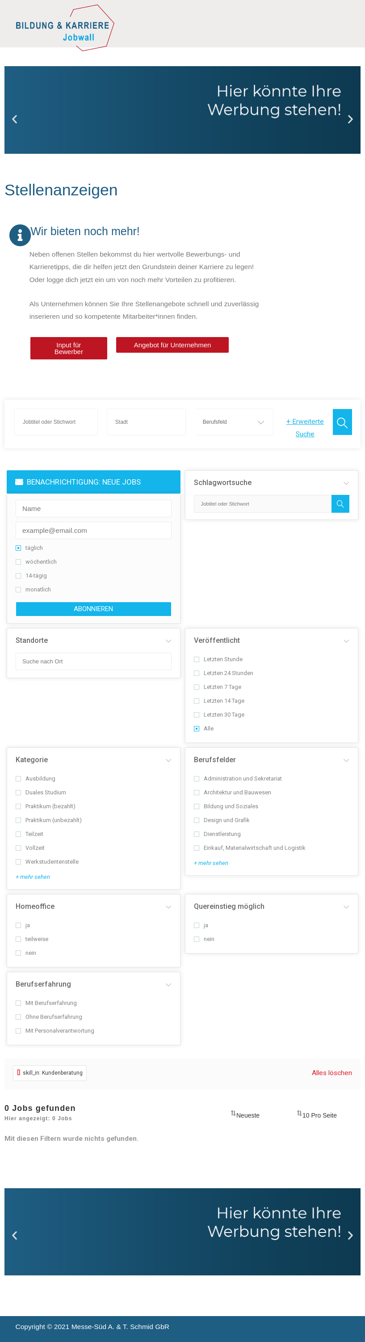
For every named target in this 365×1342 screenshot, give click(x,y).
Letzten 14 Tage (219, 700)
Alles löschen (332, 1073)
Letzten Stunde (218, 659)
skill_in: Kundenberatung (50, 1073)
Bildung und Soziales (226, 806)
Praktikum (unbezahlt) (49, 820)
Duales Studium (41, 792)
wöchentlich (36, 561)
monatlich (33, 589)
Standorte (32, 640)
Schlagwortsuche (223, 482)
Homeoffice (35, 906)
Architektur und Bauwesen (232, 792)
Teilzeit (29, 834)
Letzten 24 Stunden (223, 673)
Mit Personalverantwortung (55, 1030)
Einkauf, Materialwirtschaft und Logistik (250, 847)
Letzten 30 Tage (219, 714)
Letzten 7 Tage (217, 687)
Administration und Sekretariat (238, 778)
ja (23, 925)
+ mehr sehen (33, 877)
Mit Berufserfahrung (46, 1003)
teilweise (32, 939)
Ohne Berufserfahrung (49, 1016)
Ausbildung (35, 778)
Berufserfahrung (43, 984)
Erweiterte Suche (305, 427)
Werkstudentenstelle (47, 861)
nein (26, 953)
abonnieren (93, 609)
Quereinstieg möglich (229, 906)
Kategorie (32, 759)
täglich (29, 547)
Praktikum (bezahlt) (46, 806)
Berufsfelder (215, 759)
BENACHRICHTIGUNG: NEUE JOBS (78, 481)
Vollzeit (30, 847)
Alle (204, 728)
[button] (14, 119)
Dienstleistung (217, 834)
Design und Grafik (222, 820)
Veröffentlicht (217, 640)
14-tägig (31, 575)
